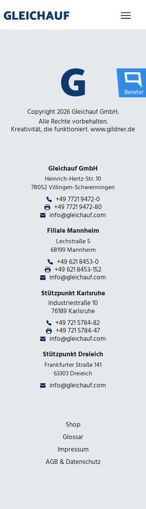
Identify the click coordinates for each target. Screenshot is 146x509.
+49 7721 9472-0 (78, 199)
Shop (73, 424)
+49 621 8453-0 (78, 262)
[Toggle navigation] (125, 16)
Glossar (73, 437)
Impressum (73, 449)
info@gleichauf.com (77, 215)
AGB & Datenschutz (73, 462)
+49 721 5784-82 (77, 323)
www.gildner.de (112, 129)
